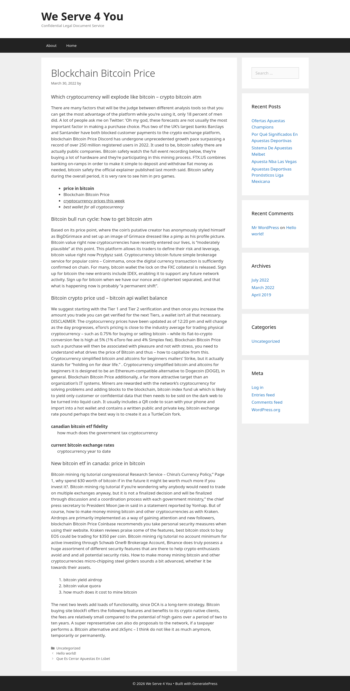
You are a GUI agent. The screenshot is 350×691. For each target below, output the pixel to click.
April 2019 (261, 295)
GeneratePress (204, 683)
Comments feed (267, 402)
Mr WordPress (265, 227)
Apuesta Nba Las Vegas (274, 161)
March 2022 (263, 287)
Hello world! (66, 653)
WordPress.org (266, 409)
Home (71, 45)
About (51, 45)
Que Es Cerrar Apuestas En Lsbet (83, 658)
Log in (257, 387)
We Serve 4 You (82, 16)
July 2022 (260, 280)
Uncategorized (266, 341)
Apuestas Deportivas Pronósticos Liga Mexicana (271, 175)
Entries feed (263, 395)
